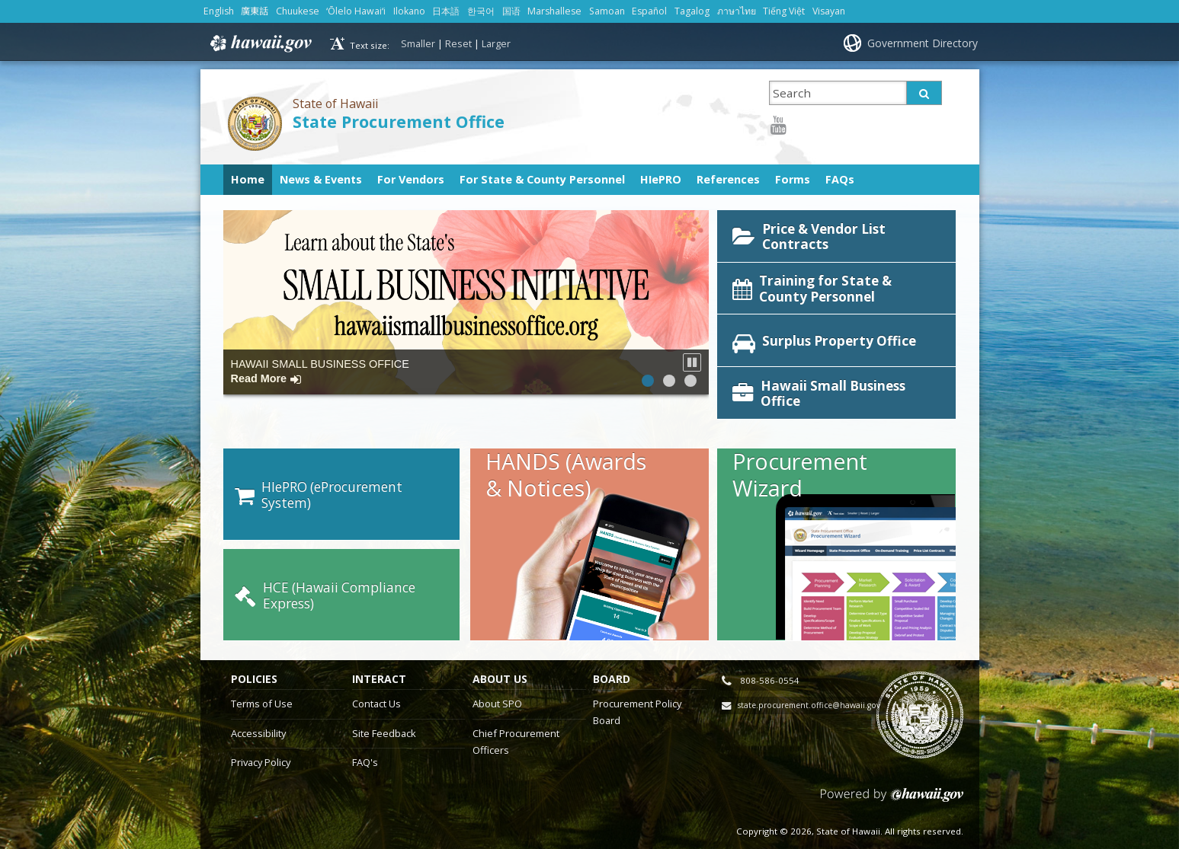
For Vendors (410, 179)
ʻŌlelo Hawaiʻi (356, 11)
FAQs (839, 179)
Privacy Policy (260, 740)
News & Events (321, 179)
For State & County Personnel (542, 179)
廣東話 (254, 11)
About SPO (497, 681)
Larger (496, 43)
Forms (792, 179)
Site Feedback (384, 711)
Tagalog (692, 11)
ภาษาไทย (736, 11)
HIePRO (660, 179)
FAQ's (365, 740)
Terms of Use (262, 681)
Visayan (828, 11)
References (728, 179)
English (218, 11)
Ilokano (409, 11)
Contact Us (376, 681)
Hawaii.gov (259, 43)
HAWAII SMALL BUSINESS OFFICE (320, 371)
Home (247, 179)
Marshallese (554, 11)
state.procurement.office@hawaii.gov (809, 683)
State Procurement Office (399, 121)
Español (649, 11)
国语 (511, 11)
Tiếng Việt (784, 11)
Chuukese (297, 11)
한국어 (481, 11)
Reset (458, 43)
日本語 (446, 11)
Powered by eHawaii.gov (892, 778)
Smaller (418, 43)
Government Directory (922, 43)
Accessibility (258, 711)
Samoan (607, 11)
